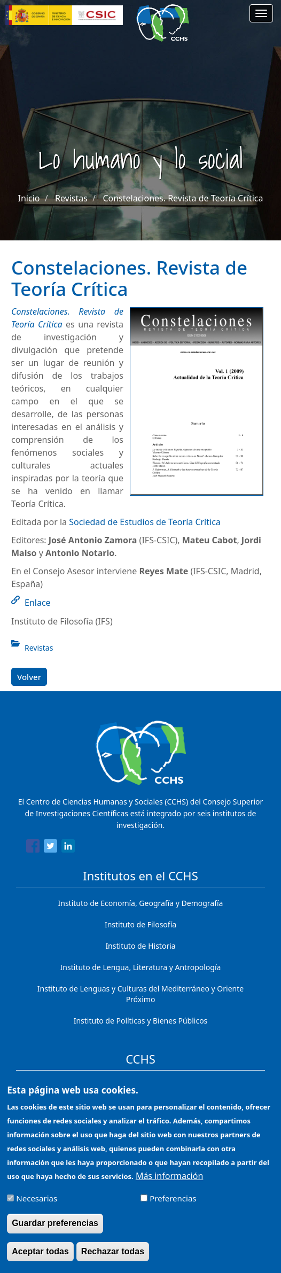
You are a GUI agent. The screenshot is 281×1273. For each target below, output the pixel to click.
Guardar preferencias (55, 1231)
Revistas (71, 198)
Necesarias (36, 1206)
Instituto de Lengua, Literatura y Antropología (140, 967)
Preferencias (173, 1206)
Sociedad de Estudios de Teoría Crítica (145, 522)
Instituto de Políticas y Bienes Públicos (141, 1021)
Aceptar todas (40, 1258)
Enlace (38, 602)
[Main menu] (261, 13)
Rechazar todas (112, 1258)
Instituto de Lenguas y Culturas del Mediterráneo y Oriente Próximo (140, 993)
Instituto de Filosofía (140, 924)
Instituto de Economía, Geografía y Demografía (140, 903)
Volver (29, 676)
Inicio (29, 198)
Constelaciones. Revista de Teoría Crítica (183, 198)
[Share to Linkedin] (68, 847)
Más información (169, 1184)
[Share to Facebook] (33, 847)
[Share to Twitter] (50, 847)
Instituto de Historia (140, 946)
